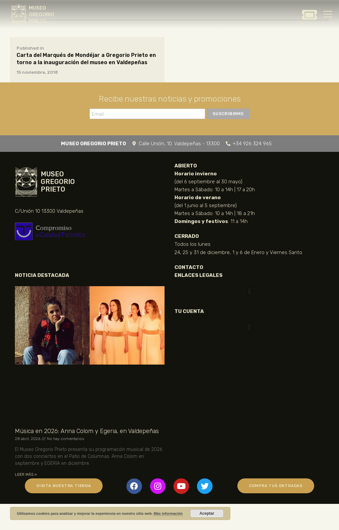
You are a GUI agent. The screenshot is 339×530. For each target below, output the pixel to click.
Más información (168, 513)
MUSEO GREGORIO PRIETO (41, 14)
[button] (249, 291)
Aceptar (206, 513)
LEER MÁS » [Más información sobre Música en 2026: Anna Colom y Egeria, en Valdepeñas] (26, 474)
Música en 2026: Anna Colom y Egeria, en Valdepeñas (87, 431)
